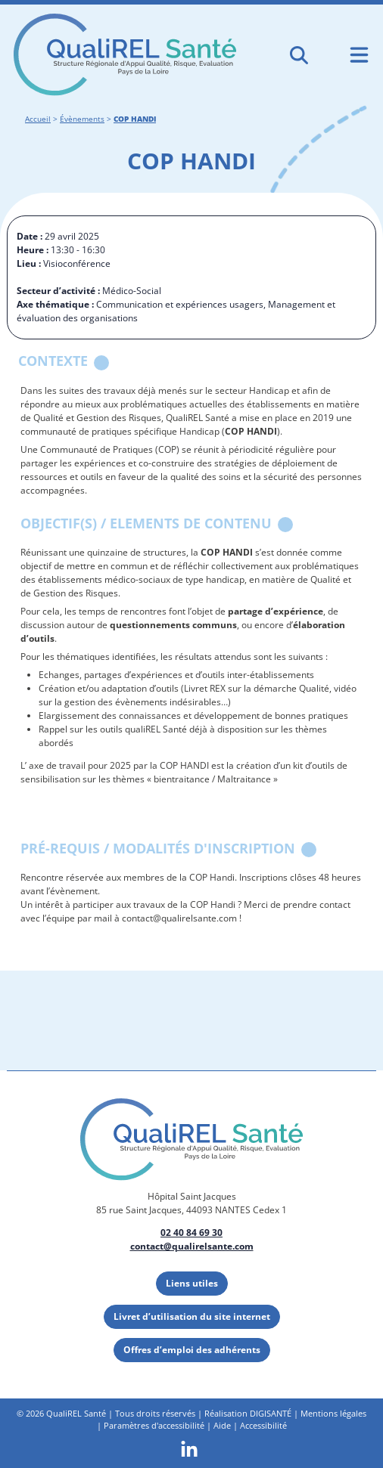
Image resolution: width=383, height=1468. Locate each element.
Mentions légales (333, 1413)
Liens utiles (192, 1283)
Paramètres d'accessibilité (154, 1425)
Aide (222, 1425)
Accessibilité (263, 1425)
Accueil (38, 119)
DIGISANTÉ (270, 1413)
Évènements (82, 119)
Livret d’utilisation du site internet (192, 1316)
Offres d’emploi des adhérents (191, 1349)
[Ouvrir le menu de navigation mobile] (359, 55)
